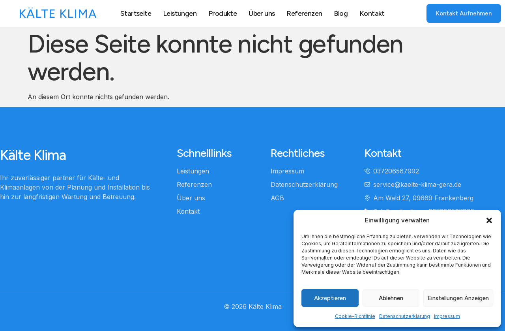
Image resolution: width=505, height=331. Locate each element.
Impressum (447, 316)
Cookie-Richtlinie (355, 316)
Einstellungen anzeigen (458, 298)
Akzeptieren (330, 298)
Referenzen (304, 13)
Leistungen (179, 13)
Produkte (222, 13)
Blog (341, 13)
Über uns (262, 13)
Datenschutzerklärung (404, 316)
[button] (489, 220)
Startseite (135, 13)
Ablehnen (391, 298)
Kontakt (372, 13)
